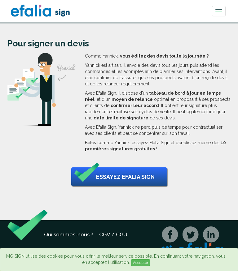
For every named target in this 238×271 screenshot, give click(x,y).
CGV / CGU (113, 234)
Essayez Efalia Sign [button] (114, 177)
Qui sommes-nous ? (68, 234)
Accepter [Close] (140, 262)
